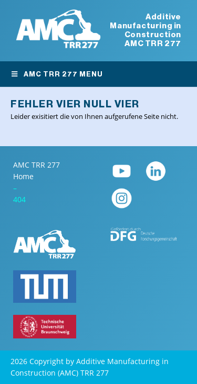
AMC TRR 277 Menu (57, 74)
